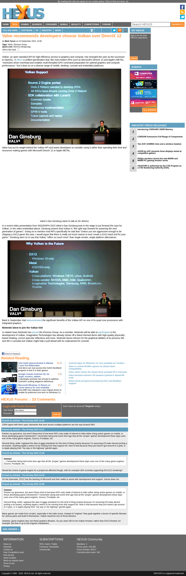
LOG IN (133, 58)
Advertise (7, 547)
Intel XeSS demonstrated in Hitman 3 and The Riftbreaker (35, 364)
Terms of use (9, 563)
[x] (127, 1)
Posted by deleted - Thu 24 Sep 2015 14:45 (23, 475)
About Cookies (9, 558)
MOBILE (64, 24)
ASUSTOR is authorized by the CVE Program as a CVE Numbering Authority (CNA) (159, 167)
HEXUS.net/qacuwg (22, 47)
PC (37, 30)
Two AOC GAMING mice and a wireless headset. (159, 144)
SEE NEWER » (11, 529)
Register (90, 406)
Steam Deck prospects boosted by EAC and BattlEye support (95, 382)
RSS (41, 544)
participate (104, 332)
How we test (8, 555)
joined (35, 332)
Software (26, 30)
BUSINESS (37, 24)
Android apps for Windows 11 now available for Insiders (97, 363)
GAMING (25, 24)
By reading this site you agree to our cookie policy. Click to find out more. (92, 1)
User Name (8, 410)
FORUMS (106, 24)
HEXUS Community (89, 539)
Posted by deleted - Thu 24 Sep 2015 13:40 (23, 420)
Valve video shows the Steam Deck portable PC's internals (98, 372)
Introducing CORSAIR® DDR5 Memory (155, 129)
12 (58, 363)
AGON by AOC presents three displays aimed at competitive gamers (159, 152)
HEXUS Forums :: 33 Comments (28, 399)
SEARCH (178, 24)
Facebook (43, 547)
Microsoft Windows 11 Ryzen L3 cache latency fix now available (34, 386)
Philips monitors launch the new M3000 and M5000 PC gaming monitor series (157, 159)
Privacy (6, 566)
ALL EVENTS (149, 110)
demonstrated (34, 320)
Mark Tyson (10, 41)
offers (19, 59)
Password (7, 413)
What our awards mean (13, 560)
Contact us (8, 549)
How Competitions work (13, 552)
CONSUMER (51, 24)
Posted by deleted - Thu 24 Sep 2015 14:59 (23, 484)
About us (7, 544)
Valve (10, 44)
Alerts (47, 544)
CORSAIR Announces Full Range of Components (160, 137)
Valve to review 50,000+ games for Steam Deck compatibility (92, 367)
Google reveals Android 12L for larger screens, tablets (33, 375)
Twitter (54, 544)
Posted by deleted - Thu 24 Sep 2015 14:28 (23, 453)
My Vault (12, 50)
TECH (14, 24)
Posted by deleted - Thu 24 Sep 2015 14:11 (23, 429)
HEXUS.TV (76, 24)
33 (120, 30)
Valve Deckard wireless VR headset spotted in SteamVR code (96, 376)
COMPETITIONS (91, 24)
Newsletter (54, 547)
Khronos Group (20, 44)
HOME (6, 24)
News (58, 30)
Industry (47, 30)
